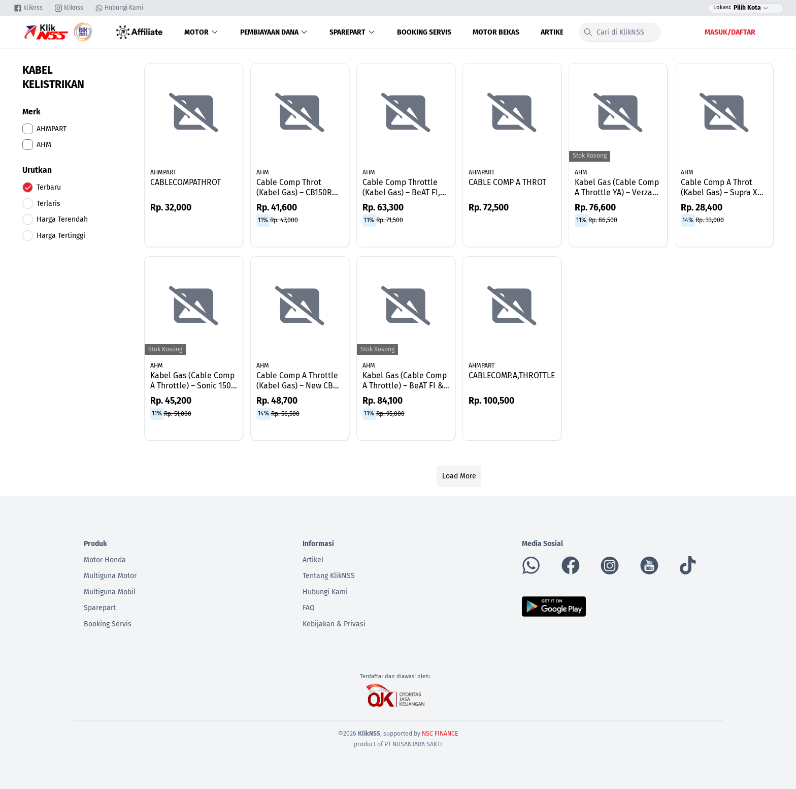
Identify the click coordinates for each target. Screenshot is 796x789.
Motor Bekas (496, 32)
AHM (262, 172)
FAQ (309, 607)
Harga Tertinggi (61, 235)
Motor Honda (105, 560)
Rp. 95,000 (390, 413)
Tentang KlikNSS (329, 575)
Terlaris (48, 203)
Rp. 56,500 (285, 413)
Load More (459, 476)
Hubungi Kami (325, 592)
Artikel (554, 32)
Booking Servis (424, 32)
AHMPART (163, 172)
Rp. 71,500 (389, 220)
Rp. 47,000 (284, 220)
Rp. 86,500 (602, 220)
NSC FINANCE (440, 733)
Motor (201, 32)
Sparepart (352, 32)
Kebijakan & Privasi (334, 624)
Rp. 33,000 (709, 220)
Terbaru (49, 187)
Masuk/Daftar (730, 32)
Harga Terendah (62, 219)
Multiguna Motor (110, 575)
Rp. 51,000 (177, 413)
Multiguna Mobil (110, 592)
